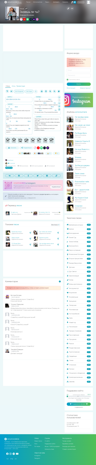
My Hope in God (81, 198)
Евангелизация (79, 276)
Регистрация (71, 88)
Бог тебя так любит (45, 231)
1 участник (11, 163)
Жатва (79, 280)
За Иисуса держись (83, 166)
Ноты (14, 86)
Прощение (79, 339)
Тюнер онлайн (66, 441)
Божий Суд (79, 238)
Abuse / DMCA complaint (52, 446)
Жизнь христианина (79, 284)
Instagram (37, 455)
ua (15, 458)
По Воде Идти (16, 243)
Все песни (55, 225)
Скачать (12, 148)
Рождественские (79, 348)
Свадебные (79, 356)
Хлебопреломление (79, 377)
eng (11, 458)
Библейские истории (79, 225)
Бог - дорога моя (82, 190)
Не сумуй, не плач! (82, 125)
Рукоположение (79, 352)
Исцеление (79, 293)
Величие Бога (79, 246)
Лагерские (79, 305)
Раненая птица (17, 231)
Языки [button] (47, 2)
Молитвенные (79, 310)
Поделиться (26, 148)
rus (8, 458)
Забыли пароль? (85, 88)
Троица (79, 369)
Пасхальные (79, 327)
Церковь (79, 382)
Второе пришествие (79, 259)
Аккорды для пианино (68, 446)
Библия (79, 229)
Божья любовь (79, 242)
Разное (79, 344)
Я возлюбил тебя (82, 182)
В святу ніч (14, 212)
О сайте (47, 441)
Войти (79, 84)
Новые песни (38, 441)
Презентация (20, 86)
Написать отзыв (49, 449)
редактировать (45, 194)
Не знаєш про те (44, 212)
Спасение (79, 365)
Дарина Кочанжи (27, 15)
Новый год (79, 322)
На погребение (79, 314)
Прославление (79, 335)
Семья (79, 361)
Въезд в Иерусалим (79, 263)
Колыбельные (79, 297)
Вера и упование (79, 250)
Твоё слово (79, 174)
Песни (28, 2)
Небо (79, 318)
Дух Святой (79, 272)
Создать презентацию (69, 449)
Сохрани (78, 206)
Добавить (56, 2)
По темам (37, 446)
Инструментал (79, 288)
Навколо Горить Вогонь (85, 141)
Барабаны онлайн (67, 443)
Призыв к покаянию (79, 331)
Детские (79, 267)
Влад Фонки (9, 160)
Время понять (43, 237)
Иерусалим (15, 237)
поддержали (79, 407)
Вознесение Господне (79, 254)
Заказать (65, 2)
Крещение (79, 301)
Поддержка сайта (50, 443)
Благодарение (79, 233)
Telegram (37, 458)
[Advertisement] (33, 38)
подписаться (56, 187)
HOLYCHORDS (20, 183)
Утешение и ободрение (79, 373)
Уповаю (78, 157)
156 (9, 168)
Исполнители (37, 2)
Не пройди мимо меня (46, 243)
